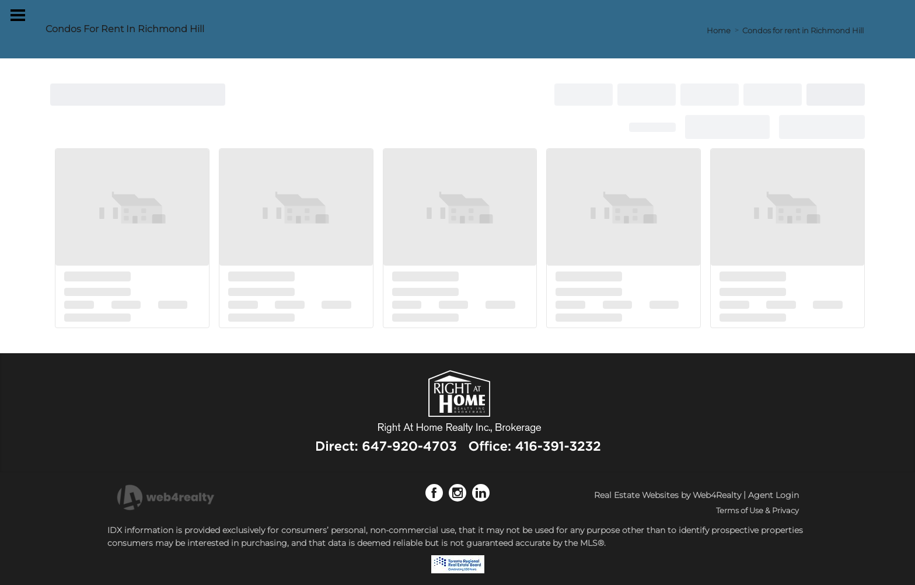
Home (719, 30)
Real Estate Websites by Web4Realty (667, 495)
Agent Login (773, 495)
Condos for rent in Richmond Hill (803, 30)
